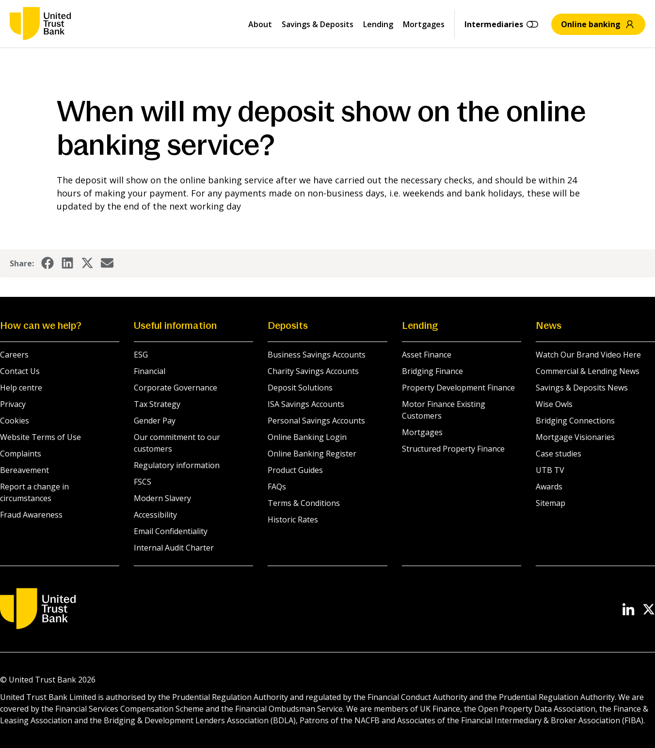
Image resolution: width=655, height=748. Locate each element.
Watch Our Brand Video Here (588, 354)
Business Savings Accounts (317, 354)
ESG (141, 354)
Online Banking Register (312, 453)
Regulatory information (177, 465)
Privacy (13, 404)
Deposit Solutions (300, 387)
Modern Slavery (162, 498)
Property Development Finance (458, 387)
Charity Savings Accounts (313, 371)
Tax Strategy (157, 404)
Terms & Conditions (304, 503)
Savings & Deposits (317, 24)
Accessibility (155, 514)
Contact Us (20, 371)
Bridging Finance (432, 371)
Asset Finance (426, 354)
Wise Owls (554, 404)
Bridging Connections (575, 420)
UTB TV (550, 470)
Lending (378, 24)
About (260, 24)
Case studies (558, 453)
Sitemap (550, 503)
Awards (549, 486)
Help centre (21, 387)
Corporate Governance (175, 387)
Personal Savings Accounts (316, 420)
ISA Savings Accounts (306, 404)
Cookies (14, 420)
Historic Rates (293, 519)
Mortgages (424, 24)
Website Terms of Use (40, 437)
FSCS (142, 481)
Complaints (20, 453)
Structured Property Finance (453, 448)
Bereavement (24, 470)
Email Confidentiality (171, 531)
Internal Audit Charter (174, 547)
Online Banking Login (307, 437)
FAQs (277, 486)
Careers (14, 354)
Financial (149, 371)
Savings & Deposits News (582, 387)
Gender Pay (155, 420)
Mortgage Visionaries (575, 437)
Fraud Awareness (31, 514)
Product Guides (295, 470)
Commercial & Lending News (587, 371)
